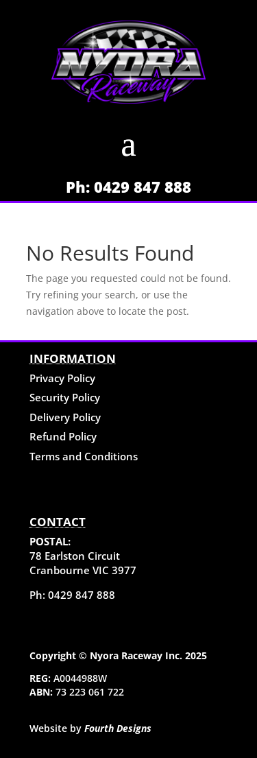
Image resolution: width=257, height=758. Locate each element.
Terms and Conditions (83, 456)
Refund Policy (63, 436)
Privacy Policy (62, 378)
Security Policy (64, 397)
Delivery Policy (65, 417)
